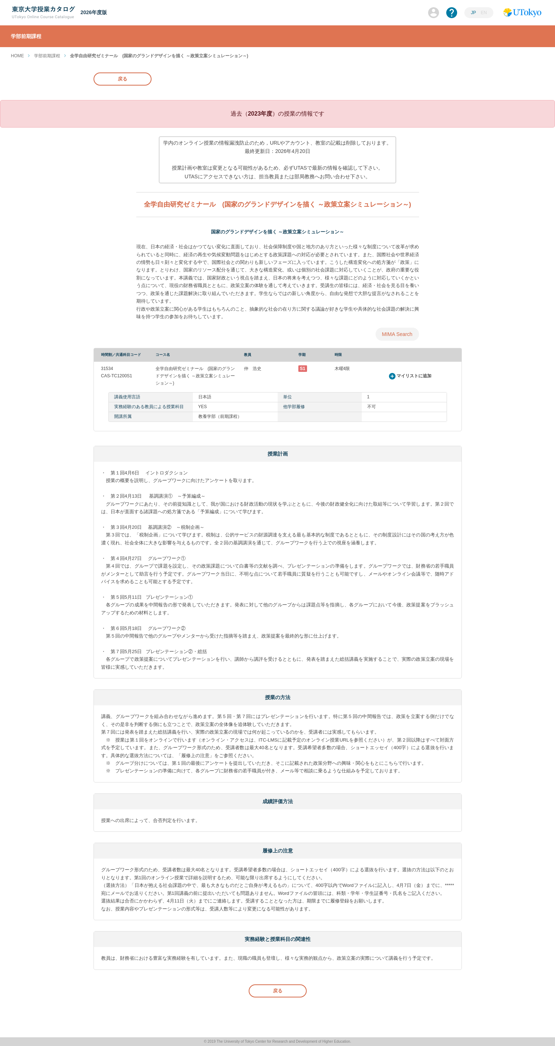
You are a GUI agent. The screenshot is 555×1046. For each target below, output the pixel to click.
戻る (122, 79)
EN (484, 12)
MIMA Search (397, 334)
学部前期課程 (47, 55)
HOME (17, 55)
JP (474, 12)
